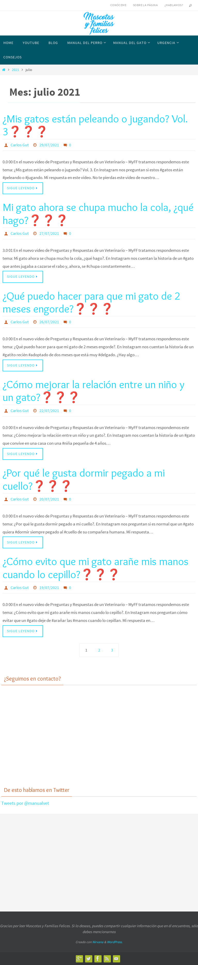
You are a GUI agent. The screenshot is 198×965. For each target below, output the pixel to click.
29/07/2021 (49, 144)
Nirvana (97, 942)
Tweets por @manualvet (25, 803)
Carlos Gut (20, 144)
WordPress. (114, 942)
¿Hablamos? (173, 5)
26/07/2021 (49, 321)
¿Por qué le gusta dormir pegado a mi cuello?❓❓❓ (84, 479)
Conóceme (118, 5)
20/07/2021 (49, 499)
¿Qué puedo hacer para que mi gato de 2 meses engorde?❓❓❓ (91, 302)
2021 (15, 70)
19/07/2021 (49, 587)
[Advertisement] (99, 740)
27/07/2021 (49, 233)
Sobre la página (145, 5)
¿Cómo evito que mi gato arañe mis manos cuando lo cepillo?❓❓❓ (95, 568)
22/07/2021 (49, 410)
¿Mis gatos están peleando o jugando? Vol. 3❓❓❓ (95, 125)
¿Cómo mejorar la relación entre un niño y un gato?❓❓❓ (93, 391)
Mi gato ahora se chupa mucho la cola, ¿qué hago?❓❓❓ (98, 213)
